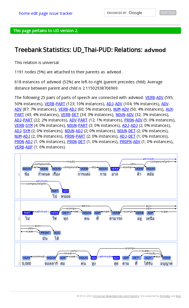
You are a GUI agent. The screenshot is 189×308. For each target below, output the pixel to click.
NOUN (120, 114)
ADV (159, 97)
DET (75, 114)
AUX (169, 109)
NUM (116, 109)
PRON (129, 120)
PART (60, 103)
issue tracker (61, 13)
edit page (39, 13)
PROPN (126, 141)
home (24, 13)
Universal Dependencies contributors (116, 296)
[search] (129, 12)
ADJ (110, 103)
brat (178, 296)
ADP (29, 147)
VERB (150, 97)
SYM (29, 125)
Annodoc (165, 296)
